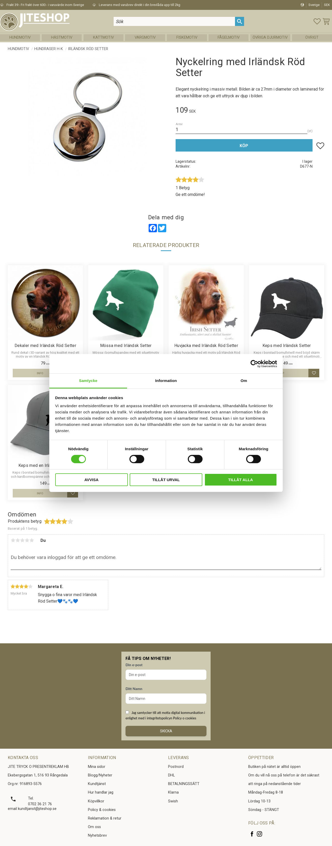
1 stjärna (13, 540)
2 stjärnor (17, 540)
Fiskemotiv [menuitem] (186, 37)
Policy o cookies (184, 718)
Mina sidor (96, 767)
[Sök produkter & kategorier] (174, 21)
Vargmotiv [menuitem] (145, 37)
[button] (317, 21)
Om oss (94, 827)
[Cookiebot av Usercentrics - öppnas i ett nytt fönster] (254, 363)
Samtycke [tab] (88, 380)
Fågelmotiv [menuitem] (229, 37)
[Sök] (239, 21)
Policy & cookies (102, 810)
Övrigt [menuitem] (312, 37)
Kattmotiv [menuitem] (103, 37)
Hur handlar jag (100, 792)
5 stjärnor (31, 540)
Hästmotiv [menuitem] (61, 37)
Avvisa (91, 479)
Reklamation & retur (104, 818)
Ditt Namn (134, 688)
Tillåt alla (240, 479)
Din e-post (134, 665)
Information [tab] (166, 380)
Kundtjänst (97, 784)
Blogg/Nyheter (100, 775)
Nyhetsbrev (97, 835)
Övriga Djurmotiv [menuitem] (270, 37)
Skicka (166, 731)
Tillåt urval (166, 479)
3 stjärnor (22, 540)
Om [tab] (243, 380)
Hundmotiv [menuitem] (20, 37)
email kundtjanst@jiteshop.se (32, 809)
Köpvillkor (96, 801)
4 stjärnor (27, 540)
